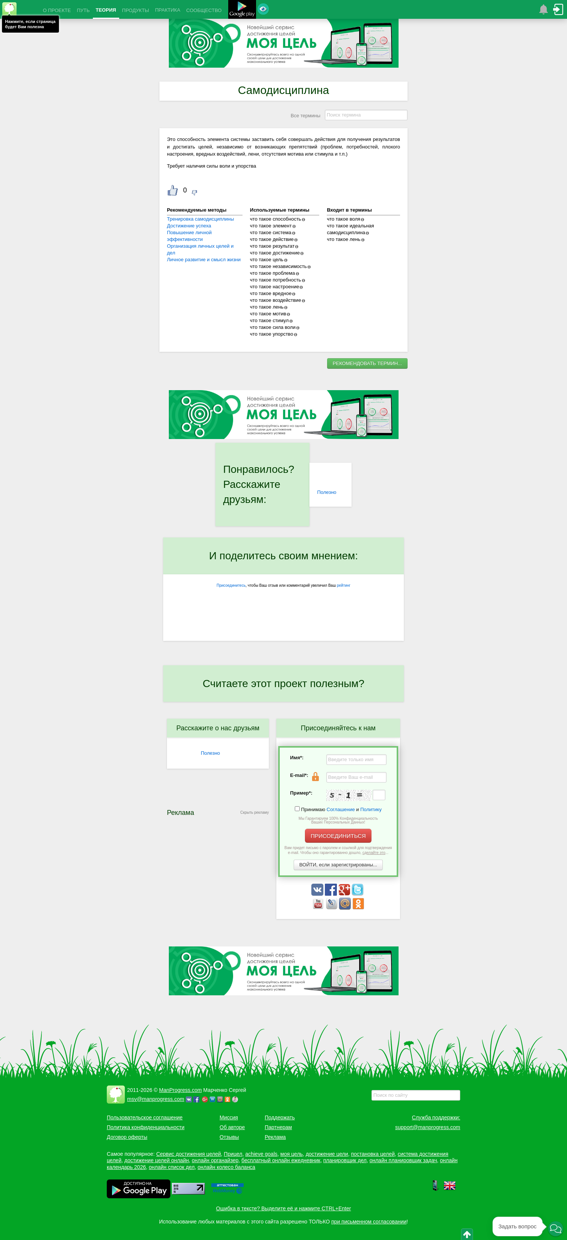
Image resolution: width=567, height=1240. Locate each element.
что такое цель (267, 259)
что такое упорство (271, 334)
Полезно (326, 492)
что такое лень (267, 307)
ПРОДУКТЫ (135, 10)
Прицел (233, 1154)
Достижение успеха (189, 226)
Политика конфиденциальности (146, 1127)
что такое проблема (272, 273)
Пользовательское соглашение (145, 1117)
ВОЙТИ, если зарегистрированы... (338, 865)
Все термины (305, 115)
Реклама (275, 1137)
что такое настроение (274, 286)
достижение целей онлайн (156, 1160)
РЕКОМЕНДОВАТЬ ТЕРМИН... (367, 363)
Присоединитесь (231, 585)
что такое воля (343, 219)
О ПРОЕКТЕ (57, 10)
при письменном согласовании (368, 1222)
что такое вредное (271, 293)
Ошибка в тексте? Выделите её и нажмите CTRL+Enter (283, 1208)
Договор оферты (127, 1137)
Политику (371, 809)
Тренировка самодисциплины (200, 219)
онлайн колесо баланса (226, 1167)
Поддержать (280, 1117)
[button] (555, 1228)
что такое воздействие (275, 300)
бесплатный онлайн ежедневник (280, 1160)
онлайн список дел (172, 1167)
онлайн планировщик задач (403, 1160)
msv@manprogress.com (155, 1099)
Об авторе (232, 1127)
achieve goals (261, 1154)
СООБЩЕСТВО (203, 10)
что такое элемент (271, 226)
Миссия (229, 1117)
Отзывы (229, 1137)
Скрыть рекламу (254, 812)
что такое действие (272, 239)
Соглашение (341, 809)
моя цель (291, 1154)
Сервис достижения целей (188, 1154)
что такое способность (275, 219)
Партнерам (278, 1127)
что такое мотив (268, 313)
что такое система (270, 232)
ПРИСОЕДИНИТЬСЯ (338, 836)
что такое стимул (269, 320)
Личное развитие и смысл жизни (204, 259)
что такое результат (272, 246)
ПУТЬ (83, 10)
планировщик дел (345, 1160)
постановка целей (372, 1154)
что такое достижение (275, 253)
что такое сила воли (273, 327)
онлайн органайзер (215, 1160)
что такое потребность (275, 280)
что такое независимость (278, 266)
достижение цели (327, 1154)
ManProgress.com (180, 1090)
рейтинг (343, 585)
